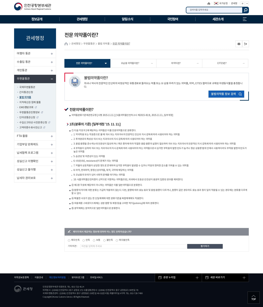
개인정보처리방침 (57, 277)
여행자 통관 (24, 53)
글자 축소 (247, 3)
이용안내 (39, 277)
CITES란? (222, 63)
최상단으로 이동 (253, 297)
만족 (88, 240)
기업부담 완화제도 (27, 144)
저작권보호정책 (21, 277)
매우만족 (75, 240)
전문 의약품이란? (121, 43)
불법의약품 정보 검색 (226, 94)
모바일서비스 (96, 277)
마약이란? (176, 63)
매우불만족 (124, 240)
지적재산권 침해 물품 (30, 102)
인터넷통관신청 (27, 117)
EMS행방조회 (26, 107)
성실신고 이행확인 (27, 161)
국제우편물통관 (27, 87)
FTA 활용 (22, 136)
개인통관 (22, 70)
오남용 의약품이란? (130, 63)
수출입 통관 (24, 62)
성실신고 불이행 (26, 169)
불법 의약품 (25, 97)
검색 (245, 10)
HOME (66, 44)
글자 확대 (242, 3)
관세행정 (75, 43)
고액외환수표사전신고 (30, 127)
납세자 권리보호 (26, 178)
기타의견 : (72, 246)
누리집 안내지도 (245, 19)
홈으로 (209, 3)
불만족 (110, 240)
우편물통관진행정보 (29, 112)
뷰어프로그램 (78, 277)
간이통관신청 (26, 92)
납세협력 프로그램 (27, 153)
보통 (98, 240)
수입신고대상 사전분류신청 (33, 122)
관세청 (234, 3)
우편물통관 (23, 78)
